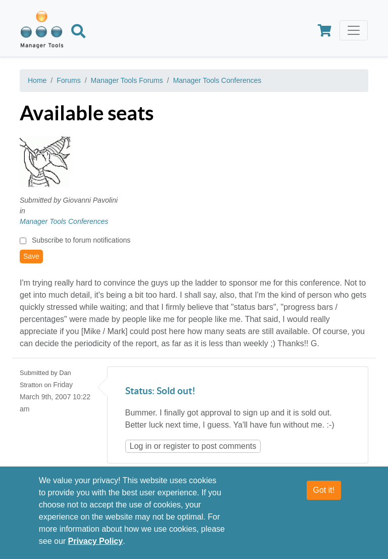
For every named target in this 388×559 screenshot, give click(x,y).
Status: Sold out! (160, 391)
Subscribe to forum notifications (81, 240)
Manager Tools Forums (127, 80)
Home (37, 80)
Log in (141, 446)
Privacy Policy (95, 542)
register (176, 446)
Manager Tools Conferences (217, 80)
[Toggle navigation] (354, 30)
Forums (68, 80)
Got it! (324, 491)
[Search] (78, 32)
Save (31, 256)
